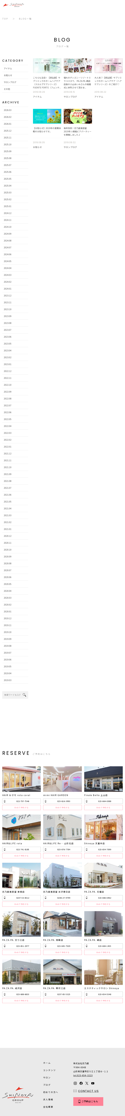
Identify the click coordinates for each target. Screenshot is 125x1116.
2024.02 (6, 281)
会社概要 (48, 1075)
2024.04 (6, 268)
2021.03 (6, 515)
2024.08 (6, 240)
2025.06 (6, 171)
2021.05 (6, 501)
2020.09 (6, 556)
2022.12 (6, 371)
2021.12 (6, 453)
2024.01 (6, 288)
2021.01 (6, 529)
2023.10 (6, 309)
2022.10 (6, 384)
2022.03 (6, 432)
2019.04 (6, 673)
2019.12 (6, 618)
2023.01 (6, 364)
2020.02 (6, 604)
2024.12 (6, 213)
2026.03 (6, 110)
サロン (47, 1046)
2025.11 (6, 137)
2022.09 (6, 391)
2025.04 (6, 185)
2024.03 (6, 274)
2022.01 (6, 446)
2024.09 (6, 233)
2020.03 (6, 597)
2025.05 (6, 178)
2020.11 (6, 542)
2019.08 (6, 645)
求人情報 (48, 1068)
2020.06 (6, 577)
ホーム (47, 1031)
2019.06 (6, 659)
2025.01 (6, 206)
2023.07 (6, 329)
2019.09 (6, 638)
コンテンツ (49, 1038)
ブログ (47, 1053)
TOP (5, 18)
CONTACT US (88, 1059)
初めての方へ (50, 1060)
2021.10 (6, 467)
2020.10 (6, 549)
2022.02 (6, 439)
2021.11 (6, 460)
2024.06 (6, 254)
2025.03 (6, 192)
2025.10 (6, 144)
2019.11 (6, 625)
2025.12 (6, 130)
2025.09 (6, 151)
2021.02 (6, 522)
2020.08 (6, 563)
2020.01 (6, 611)
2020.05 (6, 583)
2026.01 (6, 123)
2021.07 (6, 487)
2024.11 (6, 219)
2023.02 (6, 357)
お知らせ (6, 75)
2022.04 (6, 426)
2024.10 (6, 226)
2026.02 (6, 116)
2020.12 (6, 535)
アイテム (6, 68)
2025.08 (6, 158)
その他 (5, 89)
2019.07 (6, 652)
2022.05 (6, 419)
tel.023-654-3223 (83, 1044)
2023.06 (6, 336)
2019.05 (6, 666)
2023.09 (6, 316)
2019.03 (6, 680)
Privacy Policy (50, 1095)
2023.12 (6, 295)
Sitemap (69, 1095)
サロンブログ (8, 82)
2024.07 (6, 247)
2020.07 (6, 570)
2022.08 (6, 398)
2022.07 (6, 405)
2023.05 (6, 343)
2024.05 (6, 261)
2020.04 (6, 590)
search (24, 695)
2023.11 (6, 302)
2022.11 (6, 377)
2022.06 (6, 412)
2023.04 (6, 350)
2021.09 (6, 474)
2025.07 (6, 165)
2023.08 (6, 322)
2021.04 (6, 508)
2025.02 (6, 199)
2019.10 (6, 632)
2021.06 (6, 494)
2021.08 (6, 480)
